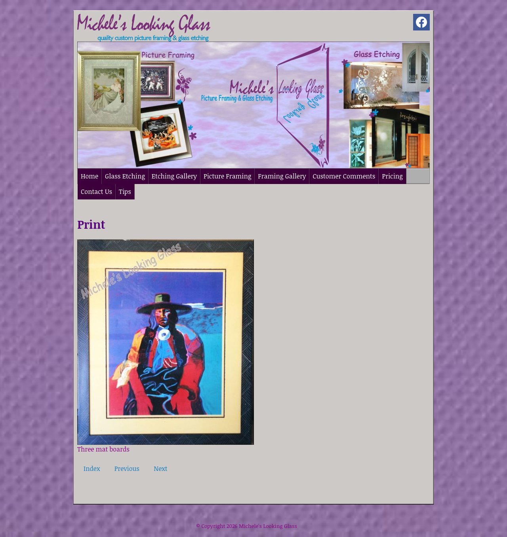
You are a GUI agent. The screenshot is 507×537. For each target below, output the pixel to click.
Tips (125, 191)
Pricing (392, 176)
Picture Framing (227, 176)
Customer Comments (344, 176)
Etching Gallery (174, 176)
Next (160, 468)
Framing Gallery (282, 176)
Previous (126, 468)
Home (89, 176)
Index (92, 468)
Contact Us (96, 191)
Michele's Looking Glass (268, 525)
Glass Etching (125, 176)
